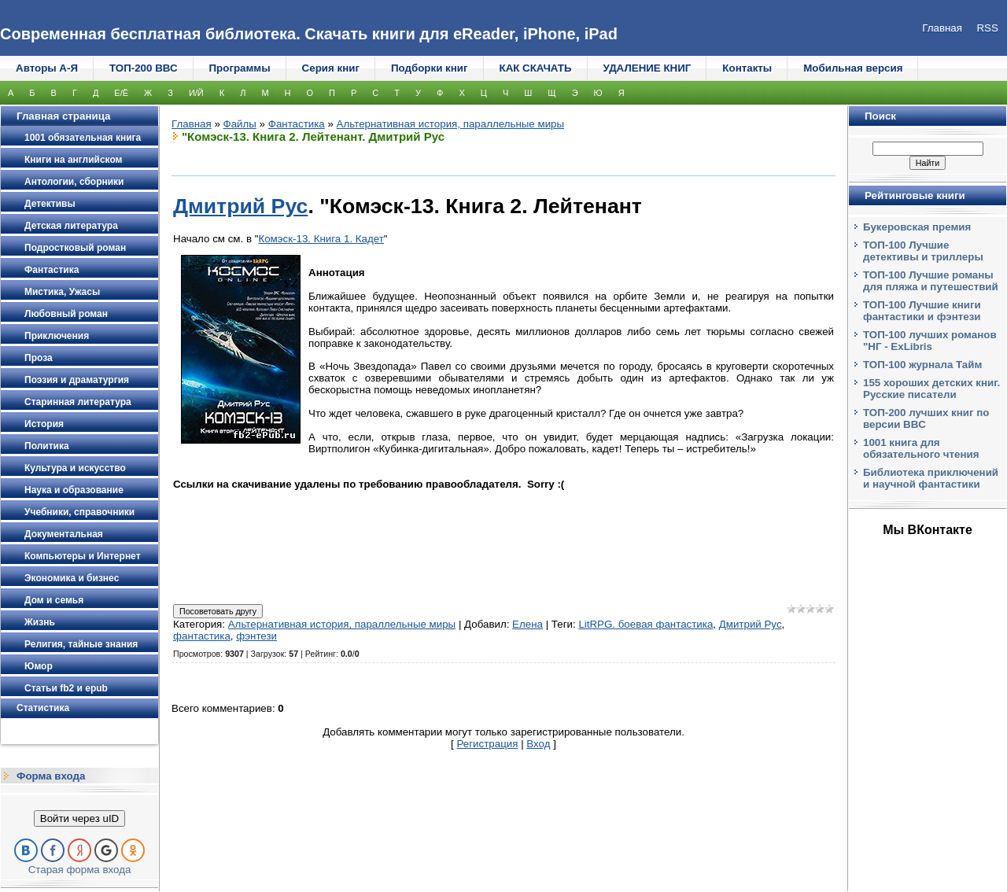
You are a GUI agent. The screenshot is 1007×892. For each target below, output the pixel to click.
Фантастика (296, 124)
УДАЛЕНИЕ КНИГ (647, 68)
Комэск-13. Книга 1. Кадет (320, 239)
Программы (240, 68)
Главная (192, 124)
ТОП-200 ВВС (143, 68)
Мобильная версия (852, 68)
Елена (527, 624)
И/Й (196, 93)
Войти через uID (79, 818)
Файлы (239, 124)
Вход (538, 744)
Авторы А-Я (47, 68)
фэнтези (256, 636)
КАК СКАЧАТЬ (536, 68)
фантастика (202, 636)
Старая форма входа (79, 869)
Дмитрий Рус (240, 206)
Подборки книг (429, 68)
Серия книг (331, 68)
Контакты (747, 68)
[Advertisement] (503, 557)
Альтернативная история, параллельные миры (450, 124)
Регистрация (487, 744)
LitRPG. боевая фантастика (645, 624)
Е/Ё (121, 93)
